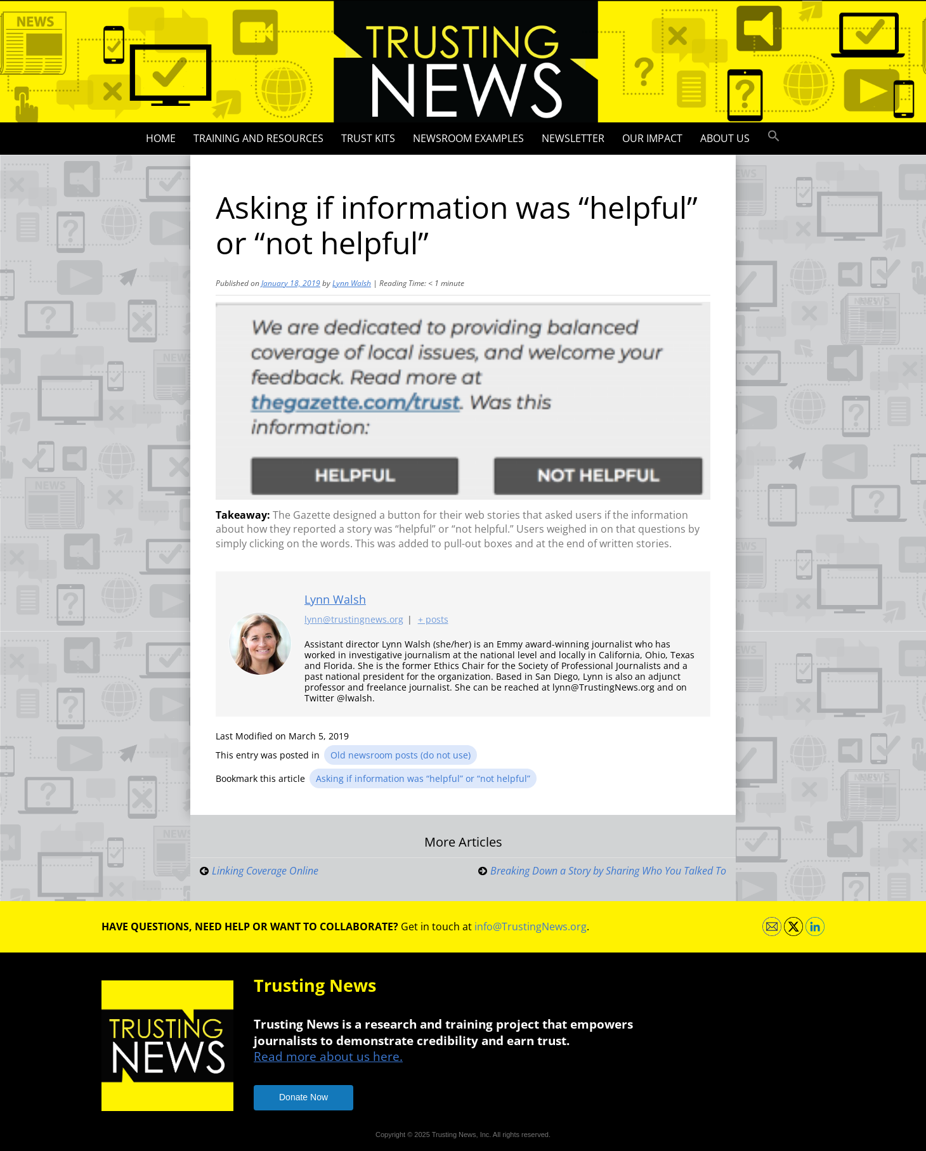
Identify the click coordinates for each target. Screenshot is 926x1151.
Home (161, 138)
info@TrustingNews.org (530, 926)
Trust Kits (368, 138)
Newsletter (573, 138)
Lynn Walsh (351, 283)
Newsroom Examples (468, 138)
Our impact (652, 138)
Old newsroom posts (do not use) (400, 755)
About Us (725, 138)
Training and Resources (258, 138)
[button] (774, 136)
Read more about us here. (328, 1056)
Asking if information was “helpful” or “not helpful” (423, 778)
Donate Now (303, 1097)
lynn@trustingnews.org (353, 619)
